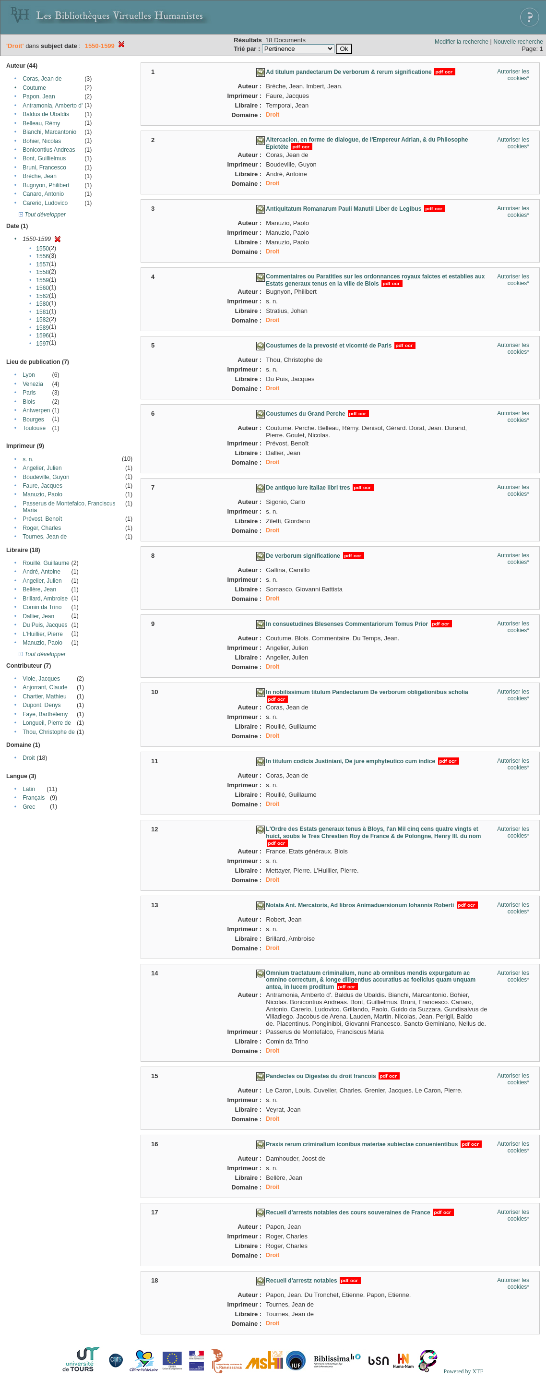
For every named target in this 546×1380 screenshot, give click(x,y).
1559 (42, 280)
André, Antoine (41, 571)
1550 (42, 248)
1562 (42, 296)
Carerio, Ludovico (45, 203)
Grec (29, 807)
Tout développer (42, 214)
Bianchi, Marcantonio (49, 132)
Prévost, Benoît (42, 519)
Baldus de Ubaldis (46, 114)
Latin (29, 789)
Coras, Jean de (42, 78)
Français (34, 797)
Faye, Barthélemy (45, 714)
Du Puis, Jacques (45, 625)
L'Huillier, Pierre (43, 634)
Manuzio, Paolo (42, 494)
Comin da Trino (42, 607)
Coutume (34, 87)
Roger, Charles (42, 528)
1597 (42, 343)
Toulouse (34, 428)
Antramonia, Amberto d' (53, 105)
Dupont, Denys (41, 705)
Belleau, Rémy (41, 123)
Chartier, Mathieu (44, 696)
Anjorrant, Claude (45, 687)
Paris (29, 392)
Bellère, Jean (39, 589)
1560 (42, 288)
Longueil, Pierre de (47, 723)
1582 (42, 319)
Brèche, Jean (40, 176)
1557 (42, 264)
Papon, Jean (39, 96)
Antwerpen (36, 410)
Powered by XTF (463, 1371)
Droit (29, 758)
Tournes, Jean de (45, 536)
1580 (42, 303)
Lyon (29, 375)
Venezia (33, 384)
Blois (29, 401)
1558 (42, 272)
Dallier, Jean (38, 616)
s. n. (28, 459)
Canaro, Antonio (43, 194)
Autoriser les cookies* (513, 75)
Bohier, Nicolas (42, 141)
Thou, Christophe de (49, 732)
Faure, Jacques (42, 485)
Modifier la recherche (461, 41)
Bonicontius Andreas (49, 149)
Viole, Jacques (41, 678)
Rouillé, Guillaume (46, 563)
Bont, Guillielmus (44, 158)
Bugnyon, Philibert (46, 185)
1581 (42, 312)
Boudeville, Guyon (46, 477)
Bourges (33, 419)
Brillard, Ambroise (45, 598)
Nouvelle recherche (518, 41)
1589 (42, 327)
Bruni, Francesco (44, 167)
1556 (42, 256)
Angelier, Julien (42, 468)
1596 (42, 335)
